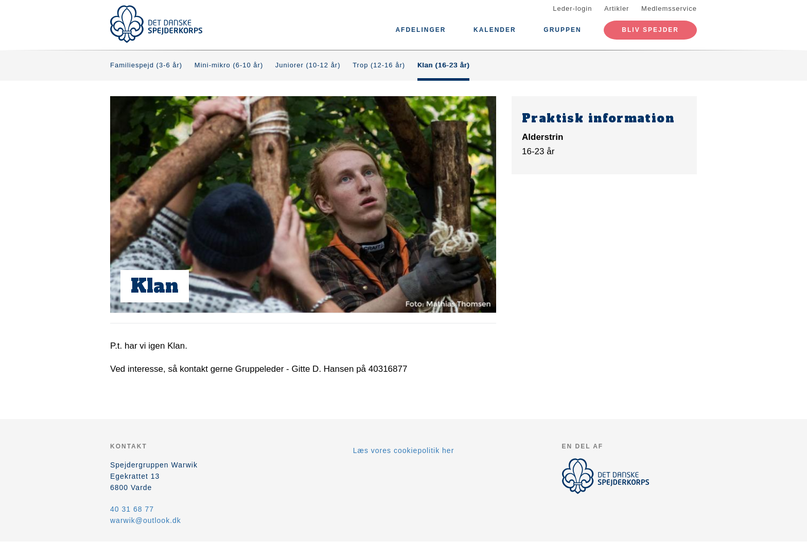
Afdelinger (420, 29)
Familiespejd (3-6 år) (146, 65)
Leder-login (572, 8)
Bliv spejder (650, 29)
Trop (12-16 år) (379, 65)
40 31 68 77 (132, 509)
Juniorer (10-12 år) (308, 65)
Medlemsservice (669, 8)
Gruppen (562, 29)
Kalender (494, 29)
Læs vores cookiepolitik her (403, 450)
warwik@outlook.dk (145, 520)
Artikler (616, 8)
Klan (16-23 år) (443, 65)
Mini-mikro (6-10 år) (229, 65)
